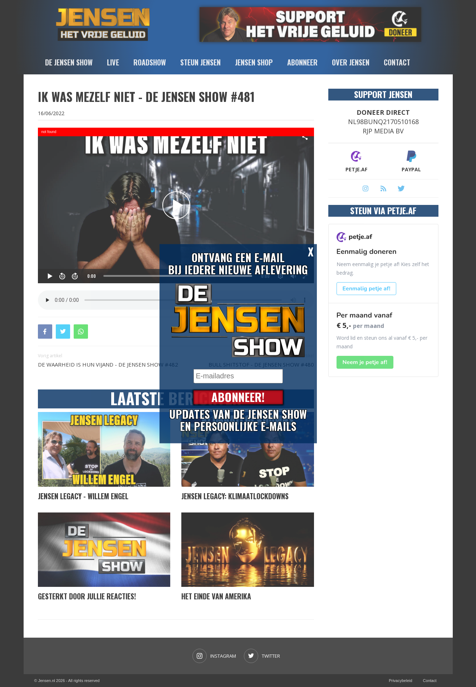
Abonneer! (238, 397)
